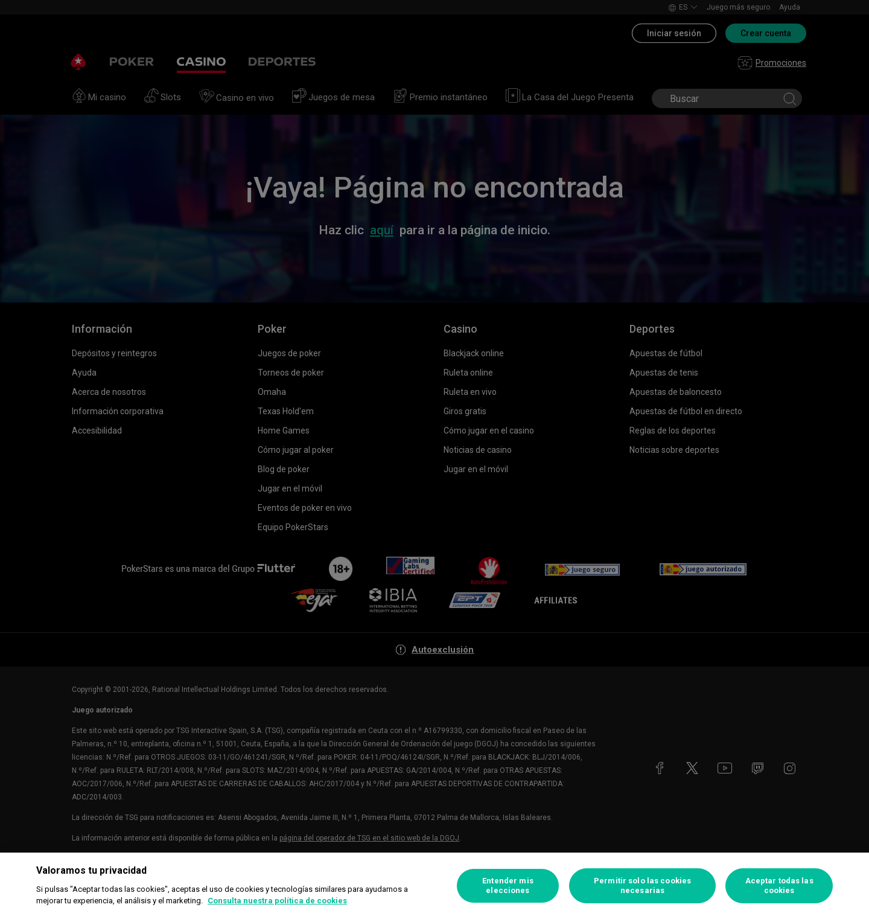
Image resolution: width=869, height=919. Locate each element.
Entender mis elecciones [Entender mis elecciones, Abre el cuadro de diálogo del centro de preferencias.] (507, 885)
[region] (434, 886)
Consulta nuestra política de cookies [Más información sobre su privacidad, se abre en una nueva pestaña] (277, 900)
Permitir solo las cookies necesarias (642, 885)
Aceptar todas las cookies (779, 885)
